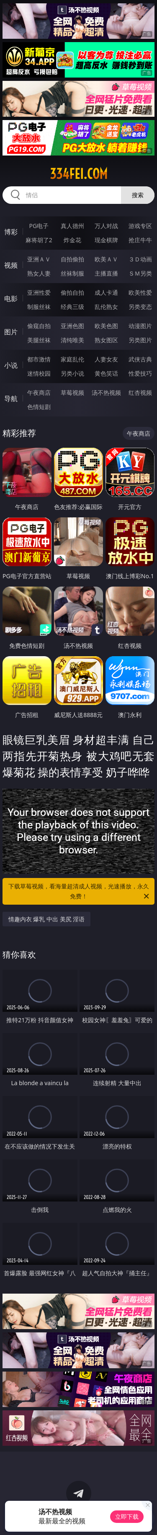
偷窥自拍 (39, 326)
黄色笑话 (106, 373)
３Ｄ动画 (140, 259)
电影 (11, 298)
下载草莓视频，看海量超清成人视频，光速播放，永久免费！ (79, 891)
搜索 (138, 195)
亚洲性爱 (39, 292)
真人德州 (72, 226)
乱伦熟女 (106, 307)
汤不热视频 (106, 392)
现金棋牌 (106, 240)
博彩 (11, 231)
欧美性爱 (140, 292)
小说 (11, 365)
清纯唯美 (72, 340)
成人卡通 (106, 292)
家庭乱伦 (72, 359)
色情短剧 (39, 407)
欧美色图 (106, 326)
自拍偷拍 (72, 259)
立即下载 (127, 1516)
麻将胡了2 (39, 240)
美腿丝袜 (39, 340)
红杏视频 (140, 392)
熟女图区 (106, 340)
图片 (11, 331)
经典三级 (72, 307)
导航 (11, 398)
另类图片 (140, 340)
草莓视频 (72, 392)
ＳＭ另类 (140, 273)
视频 (11, 265)
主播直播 (106, 273)
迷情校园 (39, 373)
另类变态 (140, 307)
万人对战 (106, 226)
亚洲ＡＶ (39, 259)
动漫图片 (140, 326)
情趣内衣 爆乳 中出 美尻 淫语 (46, 919)
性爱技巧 (140, 373)
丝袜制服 (72, 273)
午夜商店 (39, 392)
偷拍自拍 (72, 292)
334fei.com (79, 174)
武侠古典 (140, 359)
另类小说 (72, 373)
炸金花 (72, 240)
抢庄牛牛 (140, 240)
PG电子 (39, 226)
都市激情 (39, 359)
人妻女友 (106, 359)
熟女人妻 (39, 273)
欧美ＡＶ (106, 259)
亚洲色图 (72, 326)
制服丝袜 (39, 307)
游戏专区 (140, 226)
